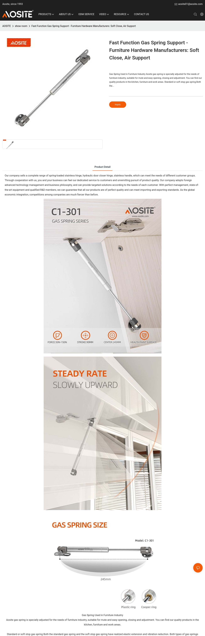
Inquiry (117, 104)
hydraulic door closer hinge (98, 175)
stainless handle (123, 175)
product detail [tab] (102, 166)
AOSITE (6, 26)
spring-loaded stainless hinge (65, 175)
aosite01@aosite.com (190, 4)
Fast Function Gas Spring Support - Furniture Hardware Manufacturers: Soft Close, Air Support (83, 26)
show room (21, 26)
